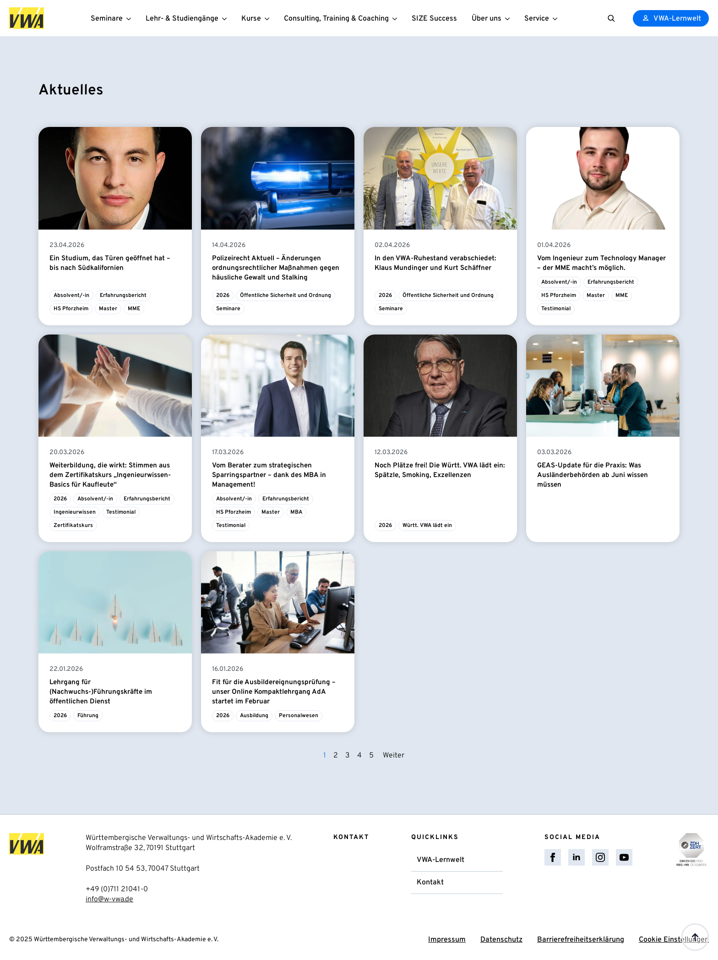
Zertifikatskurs (73, 525)
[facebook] (552, 857)
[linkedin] (576, 857)
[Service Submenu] (557, 18)
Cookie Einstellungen (674, 939)
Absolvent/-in (71, 295)
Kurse (251, 18)
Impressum (447, 939)
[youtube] (624, 857)
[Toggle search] (611, 18)
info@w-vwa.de (109, 899)
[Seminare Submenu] (130, 18)
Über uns (486, 18)
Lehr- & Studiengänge (182, 18)
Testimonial (556, 309)
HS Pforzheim (71, 309)
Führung (87, 715)
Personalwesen (298, 715)
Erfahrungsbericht (123, 295)
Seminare (107, 18)
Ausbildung (254, 715)
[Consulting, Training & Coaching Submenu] (396, 18)
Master (108, 309)
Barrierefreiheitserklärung (580, 939)
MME (134, 309)
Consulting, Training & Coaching (336, 18)
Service (536, 18)
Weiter (393, 755)
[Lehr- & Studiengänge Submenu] (226, 18)
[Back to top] (695, 937)
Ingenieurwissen (75, 512)
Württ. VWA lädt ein (427, 525)
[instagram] (600, 857)
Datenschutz (501, 939)
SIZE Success (434, 18)
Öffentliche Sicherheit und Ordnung (285, 295)
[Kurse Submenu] (269, 18)
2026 (222, 295)
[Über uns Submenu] (509, 18)
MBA (296, 512)
